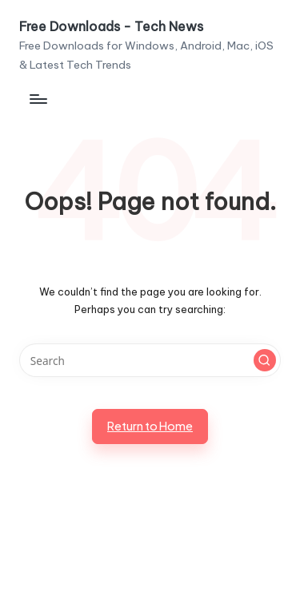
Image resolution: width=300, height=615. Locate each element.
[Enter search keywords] (150, 360)
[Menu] (38, 98)
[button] (265, 360)
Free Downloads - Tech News (111, 27)
